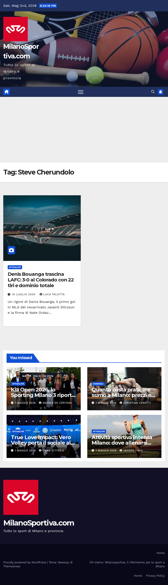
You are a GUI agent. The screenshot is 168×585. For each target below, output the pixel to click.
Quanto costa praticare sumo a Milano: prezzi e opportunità (121, 395)
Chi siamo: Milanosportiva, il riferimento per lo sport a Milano (127, 564)
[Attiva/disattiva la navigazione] (80, 92)
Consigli (98, 383)
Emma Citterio (51, 450)
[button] (153, 92)
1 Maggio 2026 (26, 403)
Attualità (15, 267)
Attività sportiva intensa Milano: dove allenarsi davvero (122, 442)
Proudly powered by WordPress (25, 562)
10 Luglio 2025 (24, 294)
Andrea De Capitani (55, 403)
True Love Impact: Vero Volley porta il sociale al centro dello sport (41, 442)
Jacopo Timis (131, 450)
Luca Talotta (52, 294)
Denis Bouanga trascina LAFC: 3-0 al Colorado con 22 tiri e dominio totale (41, 280)
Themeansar (11, 566)
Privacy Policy (155, 575)
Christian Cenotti (135, 403)
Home (161, 553)
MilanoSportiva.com (38, 522)
